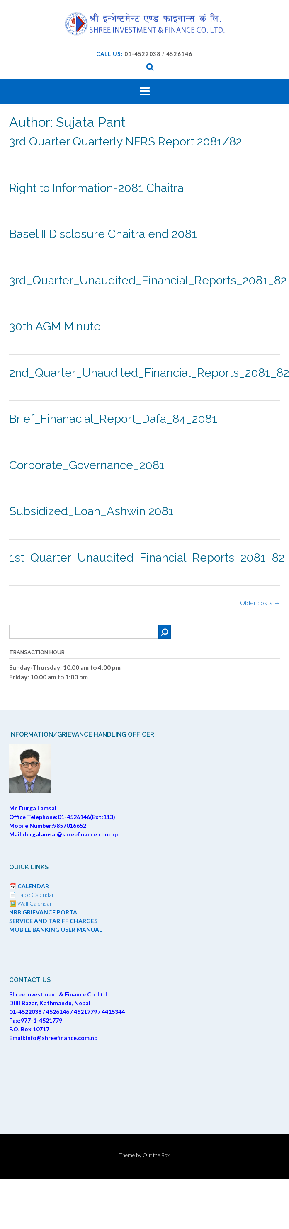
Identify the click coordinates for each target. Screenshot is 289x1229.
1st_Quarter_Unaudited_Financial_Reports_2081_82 (146, 558)
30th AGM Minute (55, 326)
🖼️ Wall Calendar (30, 903)
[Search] (164, 632)
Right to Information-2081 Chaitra (96, 188)
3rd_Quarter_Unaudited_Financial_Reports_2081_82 (148, 280)
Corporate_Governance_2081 (87, 465)
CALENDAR (33, 886)
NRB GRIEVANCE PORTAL (44, 912)
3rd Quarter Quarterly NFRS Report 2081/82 (125, 141)
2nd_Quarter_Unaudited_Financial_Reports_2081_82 (149, 373)
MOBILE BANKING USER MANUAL (55, 929)
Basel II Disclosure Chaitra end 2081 (103, 234)
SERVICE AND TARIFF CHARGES (53, 920)
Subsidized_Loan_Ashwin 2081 (91, 511)
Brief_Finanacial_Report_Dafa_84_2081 (113, 419)
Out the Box (156, 1155)
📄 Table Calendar (31, 894)
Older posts (260, 602)
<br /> (144, 1082)
